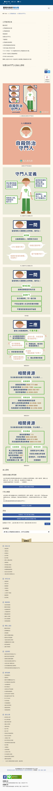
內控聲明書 (6, 749)
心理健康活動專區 (7, 42)
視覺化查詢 (6, 726)
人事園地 (5, 590)
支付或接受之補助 (7, 754)
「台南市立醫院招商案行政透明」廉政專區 (13, 761)
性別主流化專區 (7, 735)
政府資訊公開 (6, 717)
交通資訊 (5, 588)
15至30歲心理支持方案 (9, 48)
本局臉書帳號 (6, 703)
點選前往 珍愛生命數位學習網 (26, 486)
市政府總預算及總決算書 (9, 742)
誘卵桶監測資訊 (7, 567)
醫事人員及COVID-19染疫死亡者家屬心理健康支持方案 (17, 59)
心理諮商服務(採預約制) (9, 45)
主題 (39, 770)
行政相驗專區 (6, 684)
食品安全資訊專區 (7, 571)
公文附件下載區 (7, 592)
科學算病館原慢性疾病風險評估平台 (11, 668)
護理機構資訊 (6, 630)
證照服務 (5, 633)
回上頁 (47, 523)
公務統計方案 (6, 738)
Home (5, 13)
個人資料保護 (6, 719)
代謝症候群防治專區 (8, 639)
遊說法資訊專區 (7, 705)
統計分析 (5, 731)
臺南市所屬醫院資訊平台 (9, 680)
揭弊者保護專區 (7, 758)
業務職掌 (5, 586)
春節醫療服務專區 (7, 569)
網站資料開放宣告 (20, 770)
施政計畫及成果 (7, 721)
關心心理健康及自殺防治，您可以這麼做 (16, 532)
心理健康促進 (12, 13)
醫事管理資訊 (6, 628)
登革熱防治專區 (7, 564)
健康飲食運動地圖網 (8, 658)
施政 (42, 770)
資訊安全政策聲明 (28, 770)
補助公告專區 (6, 724)
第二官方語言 (6, 698)
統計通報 (5, 744)
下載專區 (5, 39)
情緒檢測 (5, 34)
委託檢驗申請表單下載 (8, 696)
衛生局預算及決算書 (8, 740)
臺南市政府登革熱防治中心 (9, 654)
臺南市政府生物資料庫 (8, 656)
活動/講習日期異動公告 (9, 574)
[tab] (26, 531)
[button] (26, 540)
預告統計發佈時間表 (8, 733)
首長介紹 (5, 583)
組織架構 (5, 581)
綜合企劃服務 (6, 618)
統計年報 (5, 728)
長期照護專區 (6, 710)
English (14, 1)
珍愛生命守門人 (22, 13)
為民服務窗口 (6, 675)
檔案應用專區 (6, 707)
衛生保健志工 (6, 686)
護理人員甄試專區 (7, 560)
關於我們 (5, 25)
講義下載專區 (6, 646)
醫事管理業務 (6, 607)
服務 (45, 770)
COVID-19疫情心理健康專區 (10, 53)
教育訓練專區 (6, 644)
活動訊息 (5, 551)
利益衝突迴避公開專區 (8, 756)
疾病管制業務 (6, 604)
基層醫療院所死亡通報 (8, 642)
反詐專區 (5, 555)
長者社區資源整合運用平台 (9, 661)
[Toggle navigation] (48, 8)
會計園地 (5, 597)
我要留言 (5, 677)
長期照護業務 (6, 621)
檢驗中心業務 (6, 616)
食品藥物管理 (6, 609)
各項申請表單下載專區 (8, 693)
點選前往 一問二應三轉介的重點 (26, 514)
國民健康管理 (6, 614)
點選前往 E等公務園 (26, 505)
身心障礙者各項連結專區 (9, 682)
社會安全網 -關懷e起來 (8, 663)
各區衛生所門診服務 (8, 689)
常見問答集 (6, 700)
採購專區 (5, 562)
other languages (8, 56)
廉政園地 (5, 595)
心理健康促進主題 (7, 28)
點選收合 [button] (26, 541)
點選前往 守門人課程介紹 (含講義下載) (26, 518)
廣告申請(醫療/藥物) (8, 635)
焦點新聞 (5, 548)
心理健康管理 (6, 611)
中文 (20, 1)
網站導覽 (8, 1)
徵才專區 (5, 557)
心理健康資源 (6, 31)
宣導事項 (5, 553)
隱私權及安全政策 (11, 770)
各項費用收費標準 (7, 691)
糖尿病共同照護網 (7, 637)
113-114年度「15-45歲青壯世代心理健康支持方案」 (16, 51)
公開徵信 (5, 747)
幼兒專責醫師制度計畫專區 (9, 665)
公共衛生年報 (6, 751)
